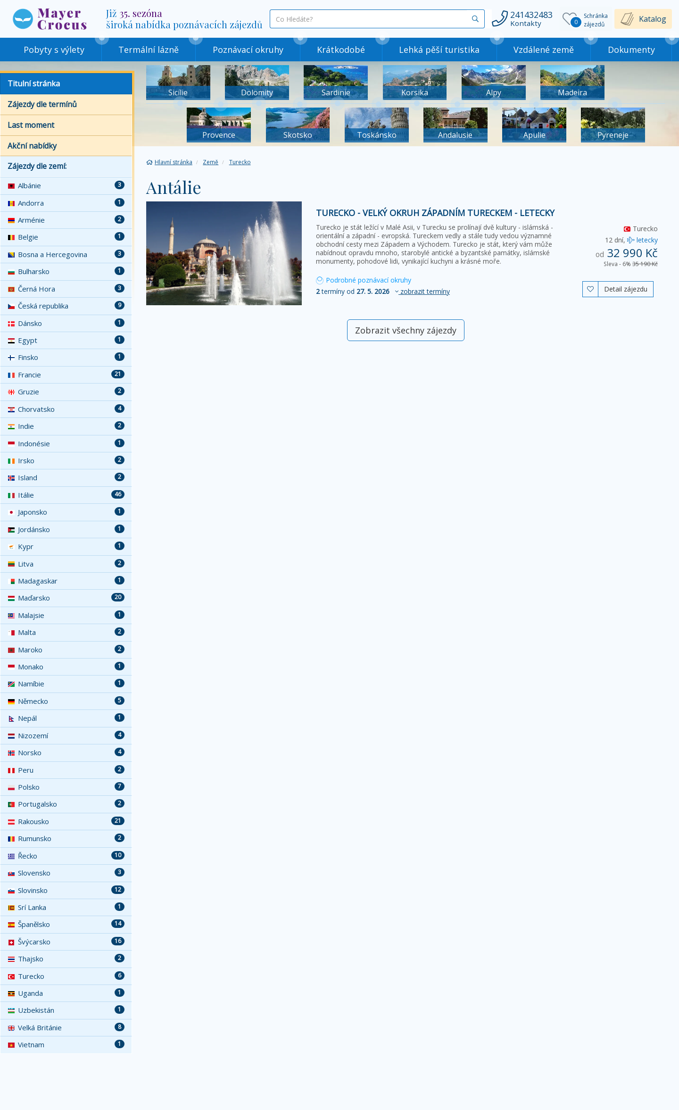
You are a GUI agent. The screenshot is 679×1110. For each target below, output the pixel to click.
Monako (66, 666)
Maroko (66, 649)
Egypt (66, 340)
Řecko (66, 855)
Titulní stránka (34, 83)
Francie (66, 374)
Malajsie (66, 615)
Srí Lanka (66, 907)
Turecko (66, 976)
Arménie (66, 220)
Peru (66, 770)
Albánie (66, 185)
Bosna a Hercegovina (66, 254)
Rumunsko (66, 838)
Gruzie (66, 391)
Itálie (66, 495)
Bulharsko (66, 271)
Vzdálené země (543, 49)
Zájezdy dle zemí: (37, 166)
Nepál (66, 718)
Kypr (66, 546)
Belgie (66, 237)
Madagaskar (66, 580)
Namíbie (66, 683)
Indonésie (66, 443)
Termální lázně (148, 49)
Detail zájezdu (625, 288)
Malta (66, 632)
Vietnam (66, 1044)
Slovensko (66, 872)
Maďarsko (66, 597)
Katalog (652, 19)
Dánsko (66, 323)
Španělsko (66, 924)
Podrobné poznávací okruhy (363, 279)
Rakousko (66, 821)
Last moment (31, 125)
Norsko (66, 752)
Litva (66, 563)
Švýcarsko (66, 941)
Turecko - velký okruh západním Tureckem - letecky (435, 212)
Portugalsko (66, 804)
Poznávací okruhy (248, 49)
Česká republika (66, 305)
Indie (66, 426)
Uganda (66, 993)
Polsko (66, 787)
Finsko (66, 357)
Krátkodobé (341, 49)
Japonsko (66, 512)
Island (66, 477)
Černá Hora (66, 288)
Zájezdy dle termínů (42, 104)
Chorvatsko (66, 409)
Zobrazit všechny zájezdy (405, 330)
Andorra (66, 203)
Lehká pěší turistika (439, 49)
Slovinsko (66, 890)
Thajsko (66, 958)
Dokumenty (631, 49)
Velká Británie (66, 1027)
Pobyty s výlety (54, 49)
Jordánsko (66, 529)
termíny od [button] (383, 291)
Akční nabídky (32, 146)
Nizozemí (66, 735)
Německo (66, 701)
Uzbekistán (66, 1010)
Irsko (66, 460)
